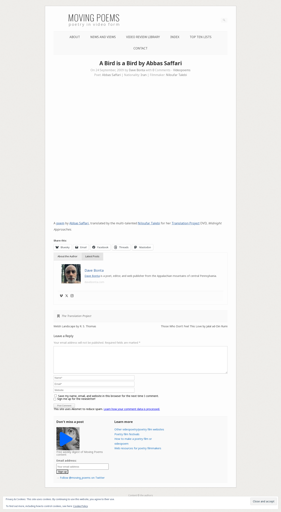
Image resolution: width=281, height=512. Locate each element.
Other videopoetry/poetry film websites (139, 434)
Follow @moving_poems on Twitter (82, 482)
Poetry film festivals (126, 439)
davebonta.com (94, 282)
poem (60, 223)
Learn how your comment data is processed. (132, 413)
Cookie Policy (80, 506)
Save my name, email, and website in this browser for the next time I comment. (108, 400)
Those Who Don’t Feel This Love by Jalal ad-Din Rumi (194, 326)
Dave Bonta (137, 70)
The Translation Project (76, 316)
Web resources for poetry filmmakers (137, 453)
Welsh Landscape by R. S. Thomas (75, 326)
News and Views (103, 37)
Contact (140, 48)
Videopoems (181, 70)
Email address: (66, 465)
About (75, 37)
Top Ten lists (200, 37)
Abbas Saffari (111, 75)
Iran (144, 75)
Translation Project (186, 223)
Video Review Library (143, 37)
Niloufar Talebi (176, 75)
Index (174, 37)
